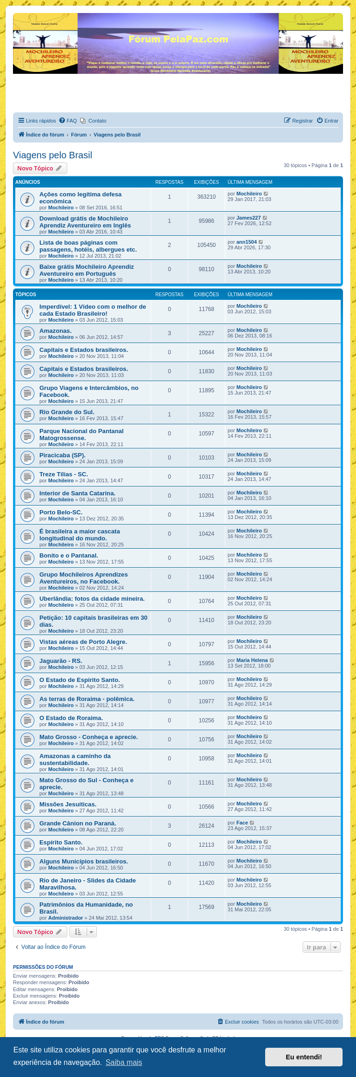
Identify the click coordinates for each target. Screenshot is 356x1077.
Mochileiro (61, 207)
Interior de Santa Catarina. (77, 493)
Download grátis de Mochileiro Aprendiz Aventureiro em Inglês (85, 222)
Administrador (65, 918)
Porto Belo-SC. (61, 512)
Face (242, 822)
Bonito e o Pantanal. (68, 555)
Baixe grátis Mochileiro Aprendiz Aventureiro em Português (86, 270)
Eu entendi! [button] (304, 1057)
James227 (248, 218)
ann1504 (246, 242)
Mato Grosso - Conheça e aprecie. (88, 736)
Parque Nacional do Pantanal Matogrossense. (81, 434)
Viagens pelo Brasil (52, 155)
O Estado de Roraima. (71, 717)
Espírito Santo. (61, 842)
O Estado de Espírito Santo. (79, 679)
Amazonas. (55, 330)
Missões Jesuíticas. (67, 804)
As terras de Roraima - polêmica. (86, 698)
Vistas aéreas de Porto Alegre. (83, 641)
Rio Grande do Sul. (67, 412)
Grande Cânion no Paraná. (77, 823)
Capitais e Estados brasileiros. (83, 349)
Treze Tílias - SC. (63, 474)
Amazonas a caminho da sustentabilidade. (75, 759)
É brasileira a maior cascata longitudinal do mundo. (79, 535)
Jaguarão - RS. (60, 660)
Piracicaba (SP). (62, 455)
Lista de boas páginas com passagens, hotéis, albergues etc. (88, 246)
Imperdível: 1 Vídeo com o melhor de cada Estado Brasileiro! (92, 310)
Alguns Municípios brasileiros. (83, 861)
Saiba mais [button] (124, 1062)
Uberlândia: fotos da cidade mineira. (92, 598)
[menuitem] (67, 120)
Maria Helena (252, 660)
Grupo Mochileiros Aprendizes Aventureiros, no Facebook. (83, 578)
